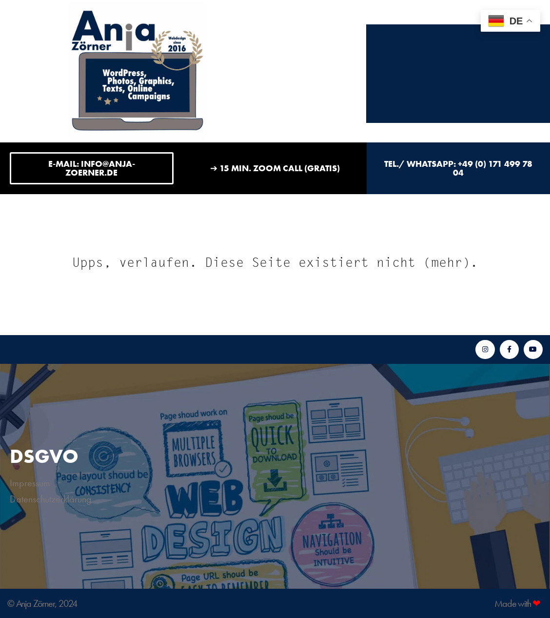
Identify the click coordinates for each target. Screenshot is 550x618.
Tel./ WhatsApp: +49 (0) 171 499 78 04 (458, 168)
